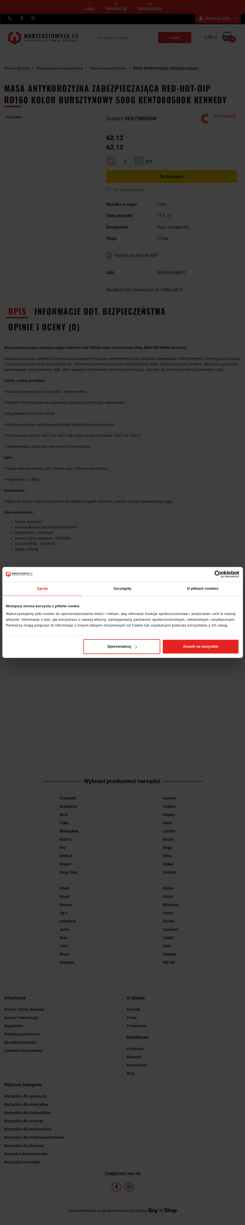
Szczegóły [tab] (122, 588)
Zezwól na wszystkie (200, 646)
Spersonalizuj (122, 646)
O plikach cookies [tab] (202, 588)
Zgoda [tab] (42, 588)
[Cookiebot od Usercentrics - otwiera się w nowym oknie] (215, 574)
